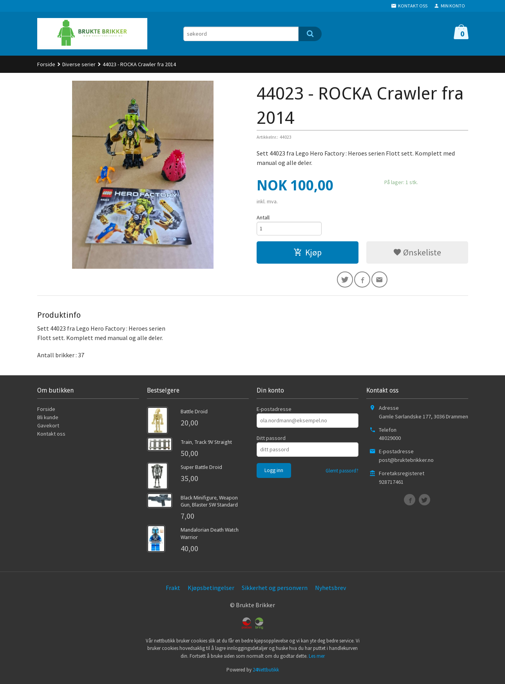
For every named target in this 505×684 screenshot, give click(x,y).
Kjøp (307, 253)
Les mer (317, 658)
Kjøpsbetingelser (211, 590)
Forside (46, 64)
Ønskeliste (417, 253)
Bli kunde (47, 419)
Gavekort (48, 427)
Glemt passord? (342, 473)
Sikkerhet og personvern (275, 590)
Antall (263, 217)
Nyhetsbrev (330, 590)
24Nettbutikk (266, 672)
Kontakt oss (51, 436)
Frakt (173, 590)
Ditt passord (271, 440)
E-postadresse (274, 411)
